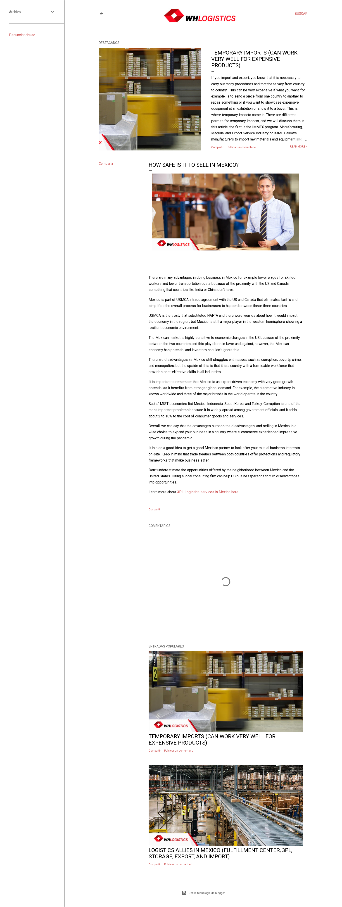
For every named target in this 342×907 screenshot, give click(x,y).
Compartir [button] (217, 147)
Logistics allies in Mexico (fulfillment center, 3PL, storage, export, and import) (220, 853)
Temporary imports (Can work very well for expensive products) (254, 59)
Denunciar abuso (22, 35)
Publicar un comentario (241, 147)
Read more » (298, 146)
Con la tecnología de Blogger (203, 893)
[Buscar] (301, 13)
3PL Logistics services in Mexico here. (208, 492)
